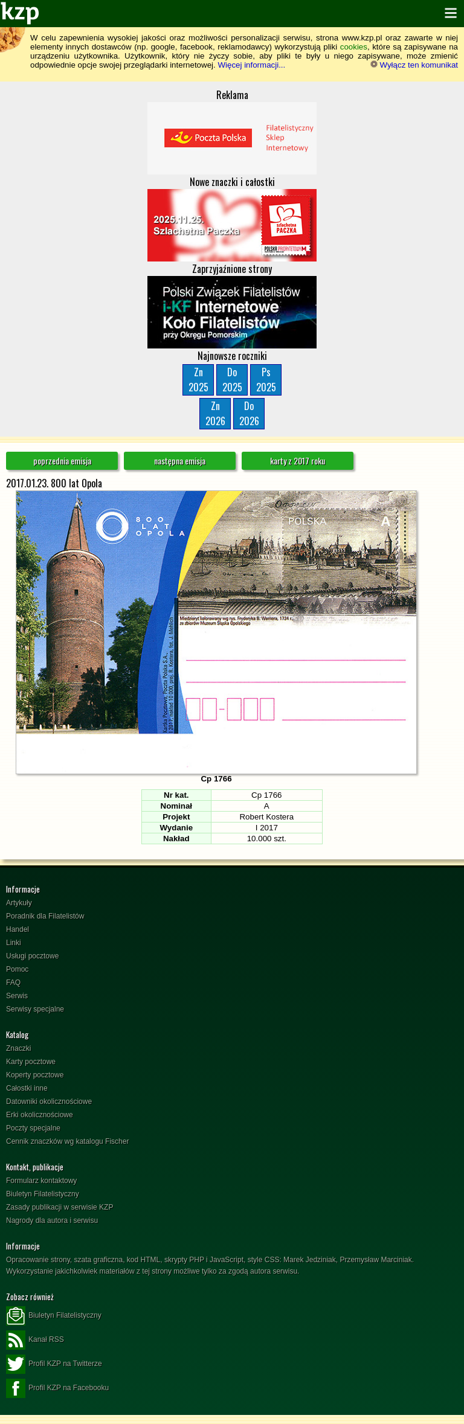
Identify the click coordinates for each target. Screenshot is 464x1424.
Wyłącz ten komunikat (414, 64)
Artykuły (19, 903)
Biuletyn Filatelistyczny (42, 1194)
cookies (353, 46)
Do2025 (232, 379)
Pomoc (17, 969)
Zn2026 (215, 413)
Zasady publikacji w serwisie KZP (59, 1207)
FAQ (13, 982)
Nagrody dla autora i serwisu (52, 1220)
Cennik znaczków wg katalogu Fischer (67, 1141)
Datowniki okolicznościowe (49, 1101)
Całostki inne (27, 1088)
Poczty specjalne (33, 1128)
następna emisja (179, 460)
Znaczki (18, 1048)
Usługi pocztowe (32, 956)
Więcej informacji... (251, 64)
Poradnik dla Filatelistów (45, 916)
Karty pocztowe (31, 1061)
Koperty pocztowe (34, 1075)
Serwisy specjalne (35, 1009)
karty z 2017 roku (297, 460)
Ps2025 (266, 379)
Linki (13, 942)
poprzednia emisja (62, 460)
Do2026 (249, 413)
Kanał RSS (35, 1340)
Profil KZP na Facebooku (57, 1388)
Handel (17, 929)
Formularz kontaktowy (41, 1180)
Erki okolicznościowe (39, 1115)
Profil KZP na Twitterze (54, 1364)
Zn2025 (198, 379)
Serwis (17, 996)
